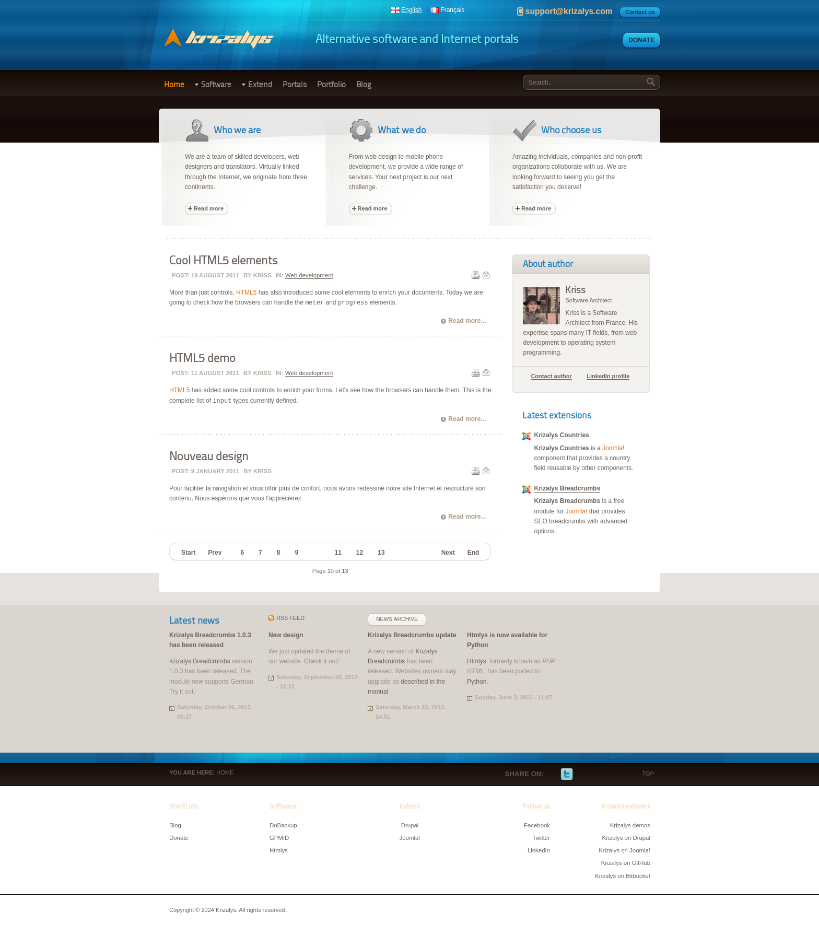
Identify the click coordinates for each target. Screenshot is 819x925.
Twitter (566, 774)
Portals (295, 84)
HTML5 (246, 292)
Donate (641, 40)
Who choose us (571, 130)
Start (188, 552)
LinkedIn (598, 774)
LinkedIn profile (608, 376)
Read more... (467, 320)
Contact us (640, 12)
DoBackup (283, 825)
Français (452, 10)
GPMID (279, 838)
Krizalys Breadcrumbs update (412, 635)
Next (448, 552)
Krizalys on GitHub (625, 863)
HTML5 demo (202, 358)
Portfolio (331, 84)
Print (475, 275)
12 (359, 552)
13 (381, 552)
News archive (397, 619)
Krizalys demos (630, 825)
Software (216, 84)
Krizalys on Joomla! (624, 850)
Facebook (551, 774)
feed (290, 618)
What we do (402, 130)
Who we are (237, 130)
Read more (209, 208)
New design (285, 635)
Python (476, 681)
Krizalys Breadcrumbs (567, 488)
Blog (363, 84)
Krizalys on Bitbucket (622, 876)
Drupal (410, 825)
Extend (260, 84)
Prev (214, 552)
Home (174, 84)
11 (337, 552)
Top (648, 773)
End (473, 552)
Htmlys (476, 661)
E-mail (486, 275)
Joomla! (613, 448)
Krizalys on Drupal (626, 838)
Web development (309, 275)
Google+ (582, 774)
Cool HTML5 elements (223, 260)
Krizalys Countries (561, 435)
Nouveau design (209, 456)
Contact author (551, 376)
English (411, 10)
